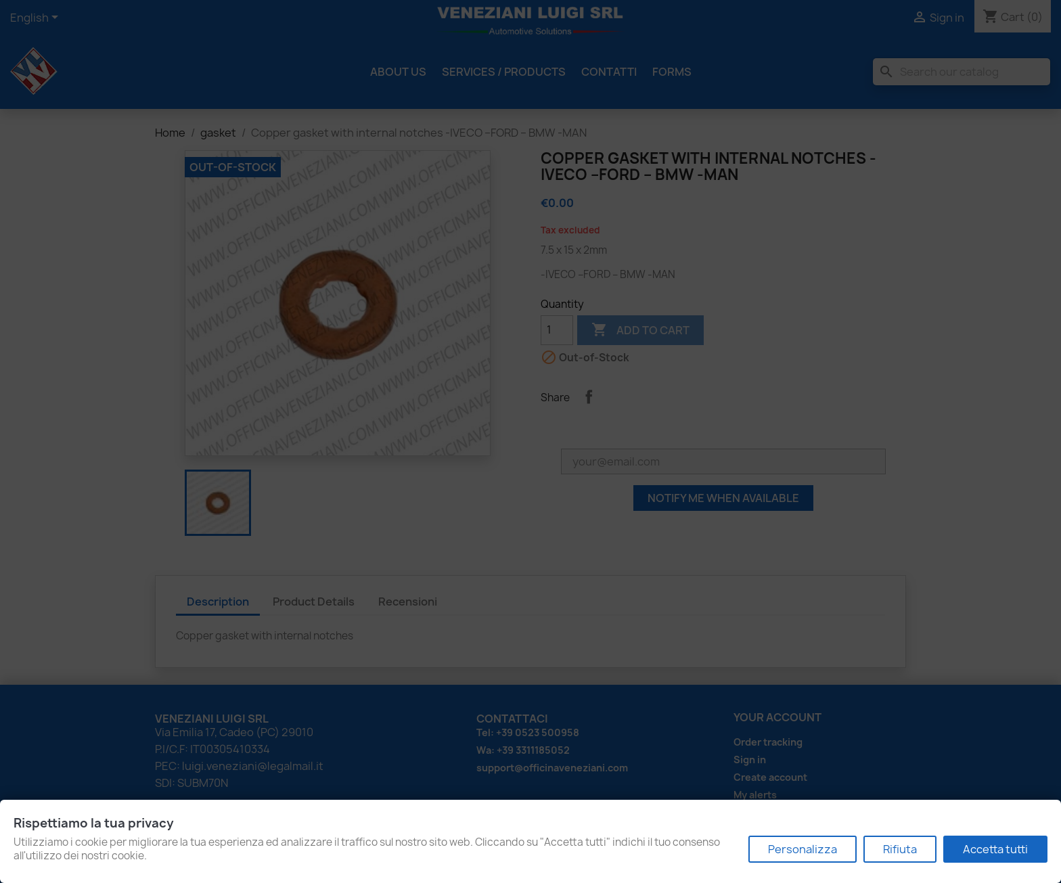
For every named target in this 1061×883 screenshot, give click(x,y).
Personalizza (802, 849)
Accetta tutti (995, 849)
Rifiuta (900, 849)
